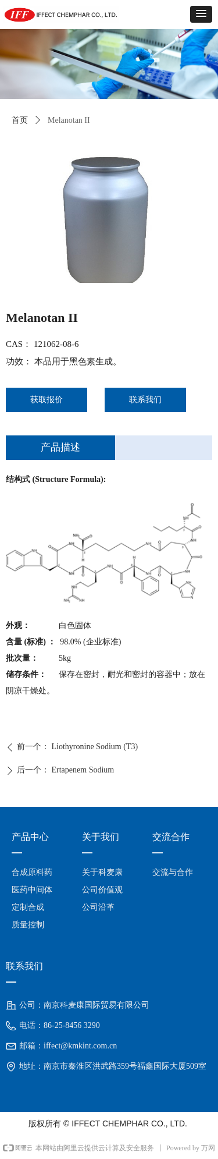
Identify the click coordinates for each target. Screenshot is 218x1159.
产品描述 (60, 447)
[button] (201, 14)
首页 (20, 120)
